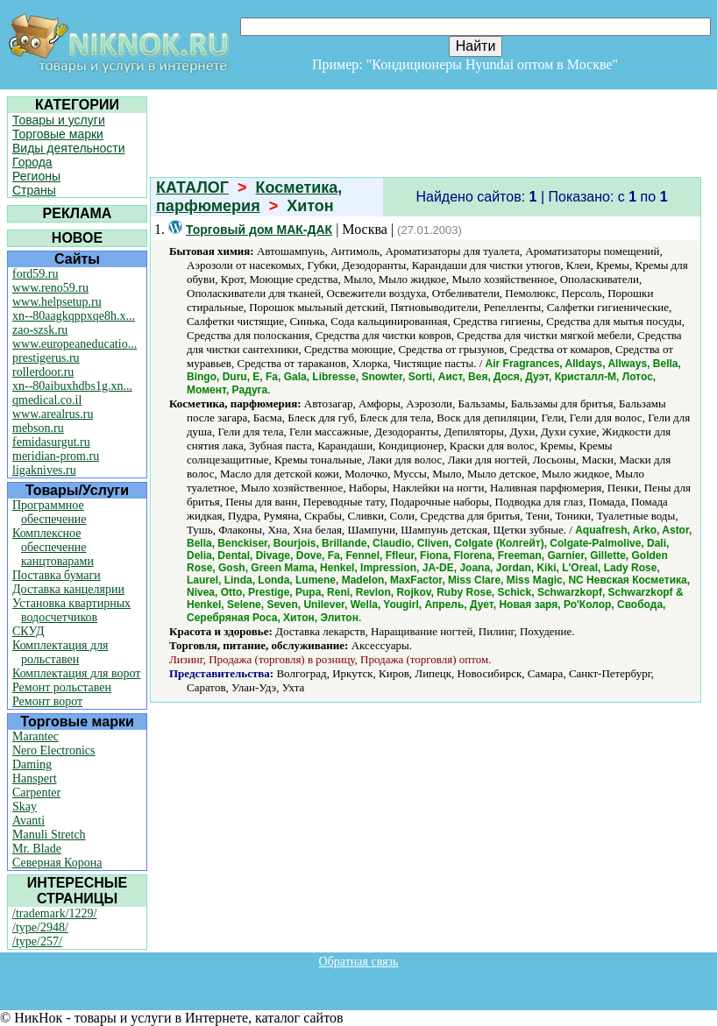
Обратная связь (359, 961)
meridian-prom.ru (55, 456)
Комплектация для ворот (76, 673)
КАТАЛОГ (192, 187)
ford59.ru (35, 273)
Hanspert (34, 778)
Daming (32, 764)
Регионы (36, 176)
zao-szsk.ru (39, 329)
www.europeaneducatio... (74, 343)
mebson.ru (38, 428)
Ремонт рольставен (61, 687)
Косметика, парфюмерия (249, 197)
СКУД (28, 631)
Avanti (28, 820)
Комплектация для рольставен (60, 652)
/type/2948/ (40, 927)
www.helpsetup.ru (57, 301)
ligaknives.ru (44, 470)
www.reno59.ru (50, 287)
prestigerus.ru (46, 357)
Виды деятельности (68, 148)
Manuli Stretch (49, 834)
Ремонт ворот (47, 701)
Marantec (35, 736)
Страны (34, 190)
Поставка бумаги (56, 575)
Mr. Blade (36, 848)
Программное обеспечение (49, 512)
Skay (24, 806)
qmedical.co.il (47, 400)
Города (32, 162)
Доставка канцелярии (68, 589)
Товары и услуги (58, 120)
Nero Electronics (53, 750)
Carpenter (36, 792)
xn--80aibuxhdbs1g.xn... (72, 386)
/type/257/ (37, 941)
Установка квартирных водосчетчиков (71, 610)
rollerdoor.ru (43, 372)
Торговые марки (57, 134)
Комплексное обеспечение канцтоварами (53, 547)
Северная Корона (57, 862)
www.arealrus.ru (52, 414)
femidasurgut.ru (51, 442)
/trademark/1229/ (54, 913)
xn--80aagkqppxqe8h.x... (73, 315)
